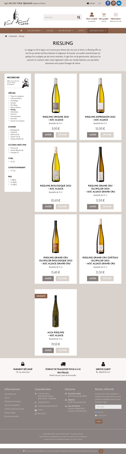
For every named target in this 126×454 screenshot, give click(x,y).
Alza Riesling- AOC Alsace (55, 334)
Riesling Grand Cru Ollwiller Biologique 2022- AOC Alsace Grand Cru (55, 260)
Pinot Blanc (14, 105)
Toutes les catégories (17, 96)
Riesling (13, 110)
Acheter (48, 135)
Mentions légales (10, 413)
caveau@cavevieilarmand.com (48, 406)
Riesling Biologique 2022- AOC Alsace (55, 187)
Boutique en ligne (97, 31)
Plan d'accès (42, 413)
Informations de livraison (12, 401)
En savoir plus (93, 451)
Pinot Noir (14, 119)
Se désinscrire (100, 415)
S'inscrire (99, 412)
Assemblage (14, 101)
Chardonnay (14, 112)
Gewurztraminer (16, 116)
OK (101, 451)
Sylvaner (13, 103)
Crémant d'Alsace (16, 98)
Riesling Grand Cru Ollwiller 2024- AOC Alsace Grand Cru (100, 188)
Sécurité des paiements (12, 405)
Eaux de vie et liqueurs (18, 121)
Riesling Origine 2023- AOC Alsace (56, 118)
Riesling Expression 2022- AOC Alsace (100, 118)
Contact (91, 3)
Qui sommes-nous (10, 394)
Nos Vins (50, 31)
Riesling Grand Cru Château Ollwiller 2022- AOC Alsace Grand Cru (100, 260)
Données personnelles (11, 416)
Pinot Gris (14, 114)
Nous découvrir (34, 31)
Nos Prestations (65, 31)
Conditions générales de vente (14, 409)
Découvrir (62, 135)
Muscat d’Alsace (16, 107)
